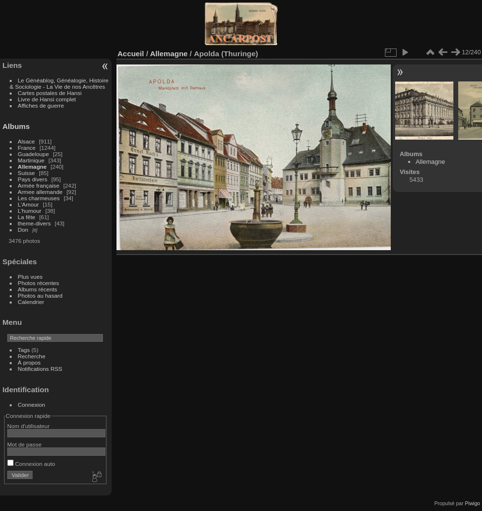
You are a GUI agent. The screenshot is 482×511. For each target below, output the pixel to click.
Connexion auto (31, 464)
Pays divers (33, 179)
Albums (16, 126)
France (27, 147)
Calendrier (31, 302)
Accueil (130, 53)
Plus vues (30, 276)
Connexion (31, 404)
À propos (29, 362)
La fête (26, 217)
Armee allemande (40, 192)
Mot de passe (24, 444)
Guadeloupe (33, 154)
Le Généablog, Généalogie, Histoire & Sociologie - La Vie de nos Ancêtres (59, 83)
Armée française (39, 185)
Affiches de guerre (41, 105)
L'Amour (28, 204)
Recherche (32, 356)
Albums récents (37, 289)
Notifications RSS (40, 369)
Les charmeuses (39, 198)
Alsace (26, 141)
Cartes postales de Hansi (50, 93)
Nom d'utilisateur (28, 426)
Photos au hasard (40, 295)
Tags (24, 350)
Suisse (26, 173)
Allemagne (32, 166)
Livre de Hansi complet (47, 99)
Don (23, 229)
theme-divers (34, 223)
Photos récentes (38, 283)
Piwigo (472, 503)
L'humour (30, 211)
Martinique (31, 160)
